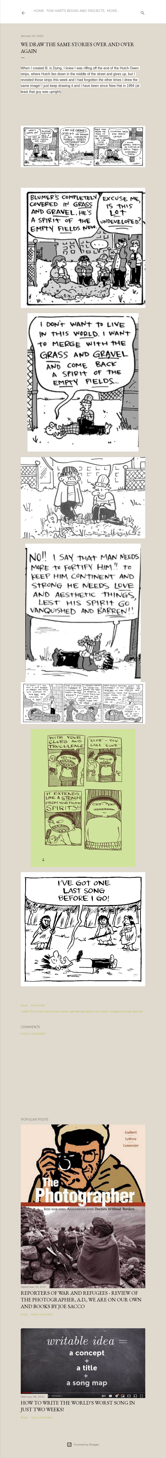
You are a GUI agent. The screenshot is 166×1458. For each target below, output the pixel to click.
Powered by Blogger (83, 1444)
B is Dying (36, 1011)
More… (113, 11)
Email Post (38, 1005)
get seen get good (81, 1011)
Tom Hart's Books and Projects (75, 11)
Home (39, 11)
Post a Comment (33, 1033)
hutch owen (100, 1011)
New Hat (137, 1011)
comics (64, 1011)
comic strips (51, 1011)
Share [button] (24, 1005)
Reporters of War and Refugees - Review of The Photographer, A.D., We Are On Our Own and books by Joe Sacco (81, 1300)
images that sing (120, 1011)
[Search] (142, 12)
